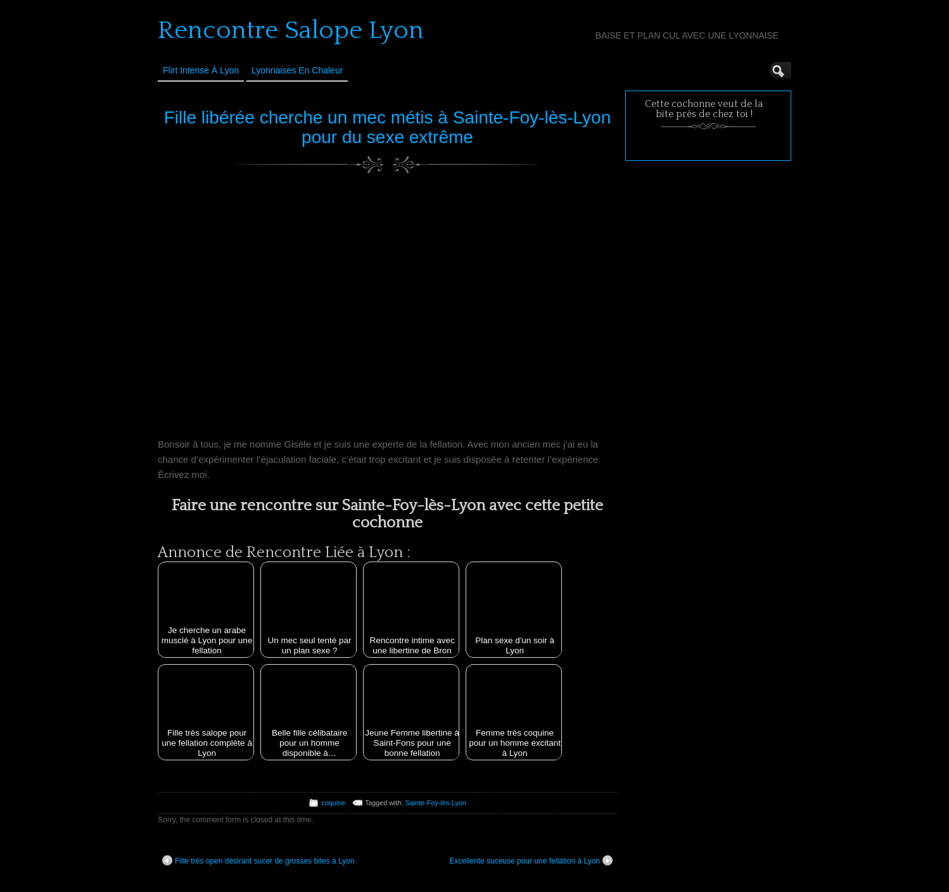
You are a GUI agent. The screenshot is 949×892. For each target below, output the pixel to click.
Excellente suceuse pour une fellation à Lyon (531, 860)
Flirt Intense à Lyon (201, 70)
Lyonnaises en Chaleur (297, 70)
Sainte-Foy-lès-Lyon (435, 803)
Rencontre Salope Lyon (291, 30)
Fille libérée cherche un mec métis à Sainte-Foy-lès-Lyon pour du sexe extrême (387, 127)
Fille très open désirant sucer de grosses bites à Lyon (258, 860)
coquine (333, 803)
